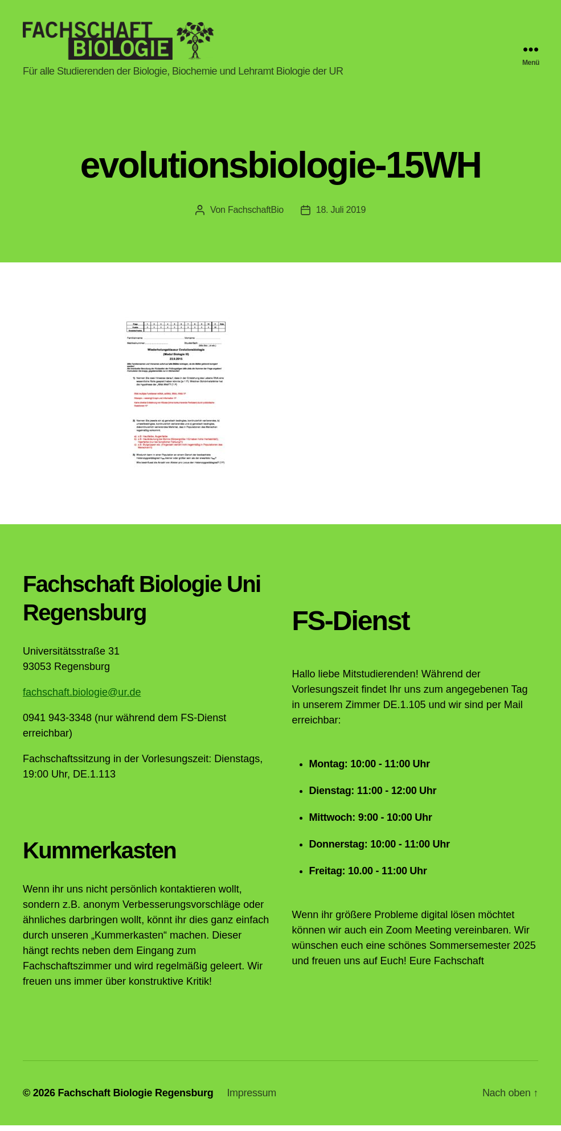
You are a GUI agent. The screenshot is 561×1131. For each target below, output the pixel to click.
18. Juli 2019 (341, 215)
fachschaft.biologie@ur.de (82, 698)
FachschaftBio (256, 215)
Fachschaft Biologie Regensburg (135, 1098)
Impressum (251, 1098)
